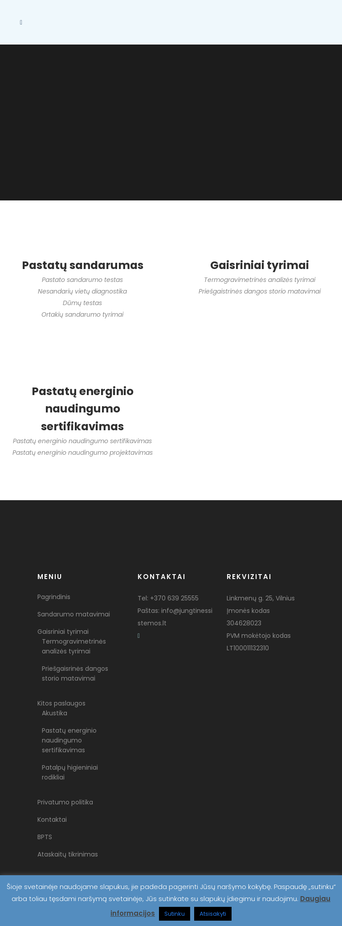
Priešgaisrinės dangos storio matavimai (75, 673)
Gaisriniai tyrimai (63, 631)
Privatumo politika (65, 802)
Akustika (54, 713)
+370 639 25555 (174, 598)
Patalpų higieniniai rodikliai (70, 772)
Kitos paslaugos (61, 703)
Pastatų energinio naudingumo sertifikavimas (69, 740)
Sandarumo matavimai (73, 614)
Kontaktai (52, 819)
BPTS (44, 836)
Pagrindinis (53, 596)
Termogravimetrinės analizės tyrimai (74, 646)
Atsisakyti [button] (213, 914)
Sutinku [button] (174, 914)
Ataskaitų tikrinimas (67, 854)
